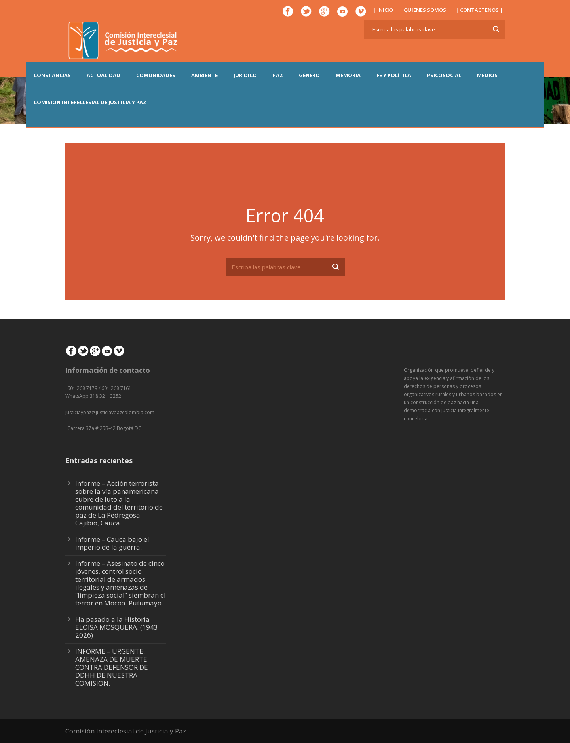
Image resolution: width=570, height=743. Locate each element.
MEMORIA (348, 75)
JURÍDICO (245, 75)
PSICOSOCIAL (444, 75)
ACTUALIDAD (103, 75)
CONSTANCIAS (52, 75)
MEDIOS (487, 75)
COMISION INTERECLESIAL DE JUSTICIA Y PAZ (90, 102)
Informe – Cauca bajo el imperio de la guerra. (112, 543)
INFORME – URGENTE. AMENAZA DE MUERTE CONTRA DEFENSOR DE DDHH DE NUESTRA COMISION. (111, 667)
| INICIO (383, 9)
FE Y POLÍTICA (393, 75)
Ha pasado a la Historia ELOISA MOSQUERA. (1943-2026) (117, 627)
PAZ (278, 75)
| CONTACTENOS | (479, 9)
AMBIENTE (204, 75)
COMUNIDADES (155, 75)
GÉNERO (309, 75)
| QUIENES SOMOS (422, 9)
